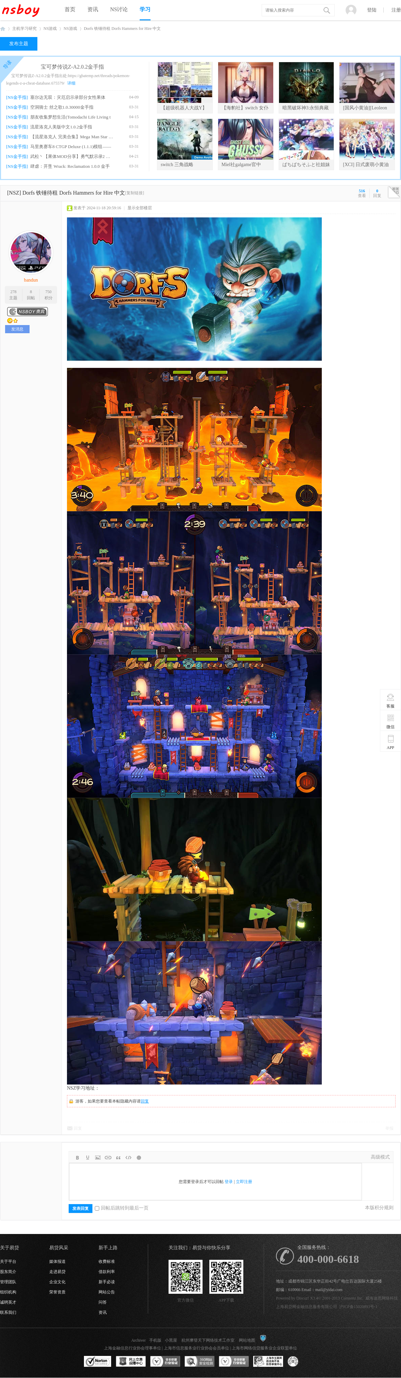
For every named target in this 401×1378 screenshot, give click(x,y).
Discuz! (302, 1298)
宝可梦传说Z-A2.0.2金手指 (72, 67)
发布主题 (18, 43)
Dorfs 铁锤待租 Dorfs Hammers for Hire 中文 (122, 28)
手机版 (155, 1340)
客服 (390, 701)
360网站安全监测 (199, 1361)
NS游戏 (50, 28)
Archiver (138, 1340)
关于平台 (8, 1261)
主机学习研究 (24, 28)
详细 (71, 83)
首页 (70, 9)
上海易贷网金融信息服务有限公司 (306, 1306)
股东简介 (8, 1271)
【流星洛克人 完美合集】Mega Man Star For (72, 136)
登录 (229, 1181)
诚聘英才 (8, 1302)
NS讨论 (119, 9)
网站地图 (247, 1340)
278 (13, 291)
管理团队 (8, 1281)
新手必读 (107, 1281)
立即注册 (244, 1181)
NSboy (2, 29)
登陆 (372, 10)
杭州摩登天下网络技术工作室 (207, 1340)
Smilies (138, 1157)
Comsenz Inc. (352, 1298)
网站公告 (107, 1292)
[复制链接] (134, 193)
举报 (389, 1128)
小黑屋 (171, 1340)
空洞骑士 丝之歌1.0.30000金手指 (61, 107)
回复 (145, 1101)
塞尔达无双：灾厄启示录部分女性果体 (67, 97)
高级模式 (380, 1157)
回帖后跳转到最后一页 (122, 1208)
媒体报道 (57, 1261)
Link (108, 1157)
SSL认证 (97, 1361)
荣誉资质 (57, 1292)
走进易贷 (57, 1271)
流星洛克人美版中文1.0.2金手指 (61, 126)
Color (87, 1157)
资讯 (92, 9)
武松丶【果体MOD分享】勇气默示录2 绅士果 (72, 156)
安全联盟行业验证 (165, 1361)
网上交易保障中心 (131, 1361)
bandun (31, 280)
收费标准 (107, 1261)
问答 (103, 1302)
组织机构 (8, 1292)
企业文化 (57, 1281)
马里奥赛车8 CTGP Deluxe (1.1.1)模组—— (70, 146)
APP (390, 742)
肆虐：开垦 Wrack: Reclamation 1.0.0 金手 (69, 166)
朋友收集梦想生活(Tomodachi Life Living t (70, 117)
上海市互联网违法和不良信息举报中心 (268, 1361)
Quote (118, 1157)
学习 (145, 9)
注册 (396, 10)
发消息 (17, 329)
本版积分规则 (379, 1207)
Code (128, 1157)
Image (97, 1157)
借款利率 (107, 1271)
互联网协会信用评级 (302, 1361)
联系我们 (8, 1312)
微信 (390, 721)
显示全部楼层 (139, 207)
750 (49, 291)
